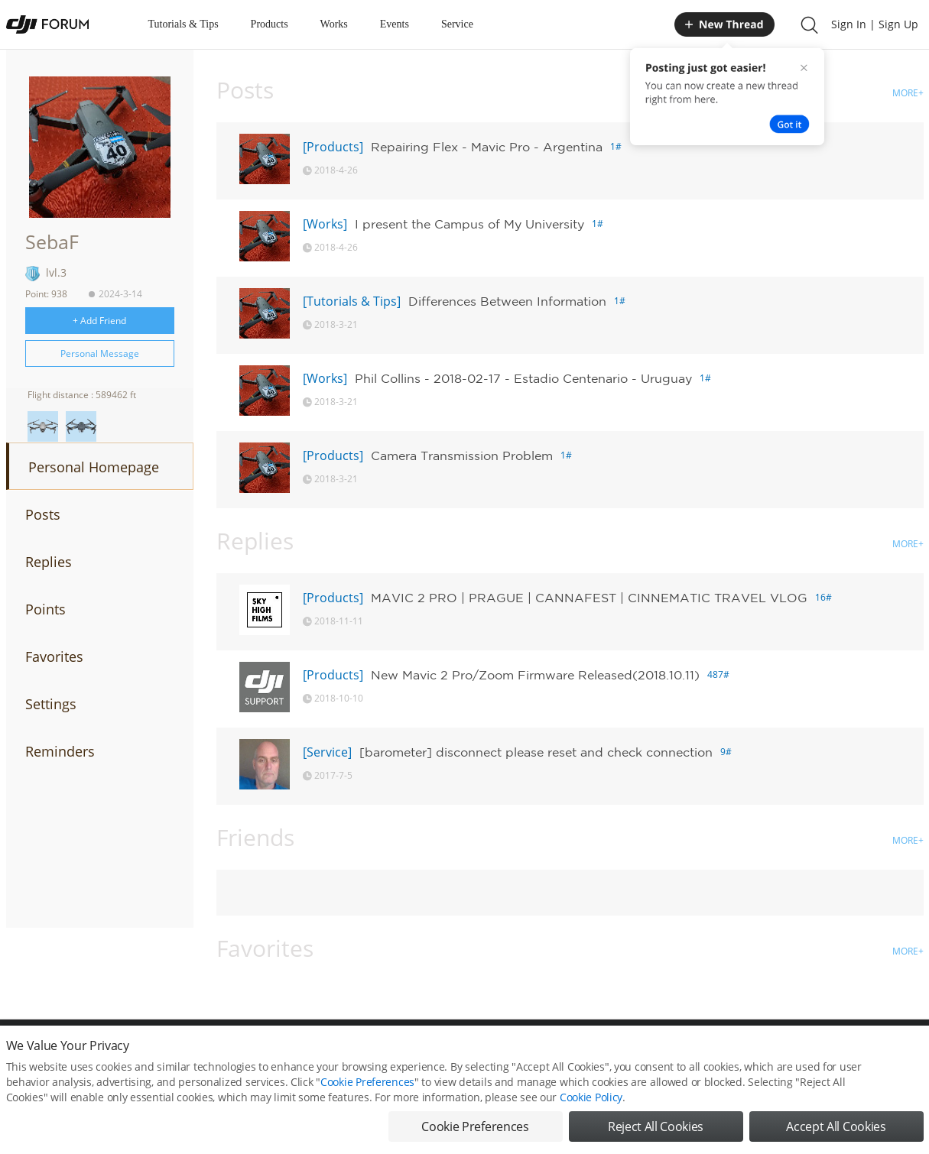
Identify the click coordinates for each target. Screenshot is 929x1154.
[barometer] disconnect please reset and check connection (536, 752)
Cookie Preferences (367, 1083)
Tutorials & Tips (183, 24)
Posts (42, 514)
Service (457, 24)
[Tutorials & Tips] (352, 301)
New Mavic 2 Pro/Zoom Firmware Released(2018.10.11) (535, 675)
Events (394, 24)
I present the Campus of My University (469, 224)
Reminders (60, 751)
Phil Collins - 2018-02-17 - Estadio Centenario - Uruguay (523, 378)
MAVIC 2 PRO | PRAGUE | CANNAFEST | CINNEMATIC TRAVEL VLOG (589, 598)
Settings (50, 704)
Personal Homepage (93, 467)
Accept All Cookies (835, 1128)
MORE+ (908, 92)
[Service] (327, 752)
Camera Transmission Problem (462, 455)
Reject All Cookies (655, 1128)
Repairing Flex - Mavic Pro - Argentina (487, 147)
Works (334, 24)
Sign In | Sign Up (874, 24)
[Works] (325, 224)
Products (269, 24)
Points (45, 609)
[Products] (333, 146)
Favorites (54, 656)
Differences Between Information (507, 301)
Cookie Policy (591, 1098)
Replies (48, 562)
